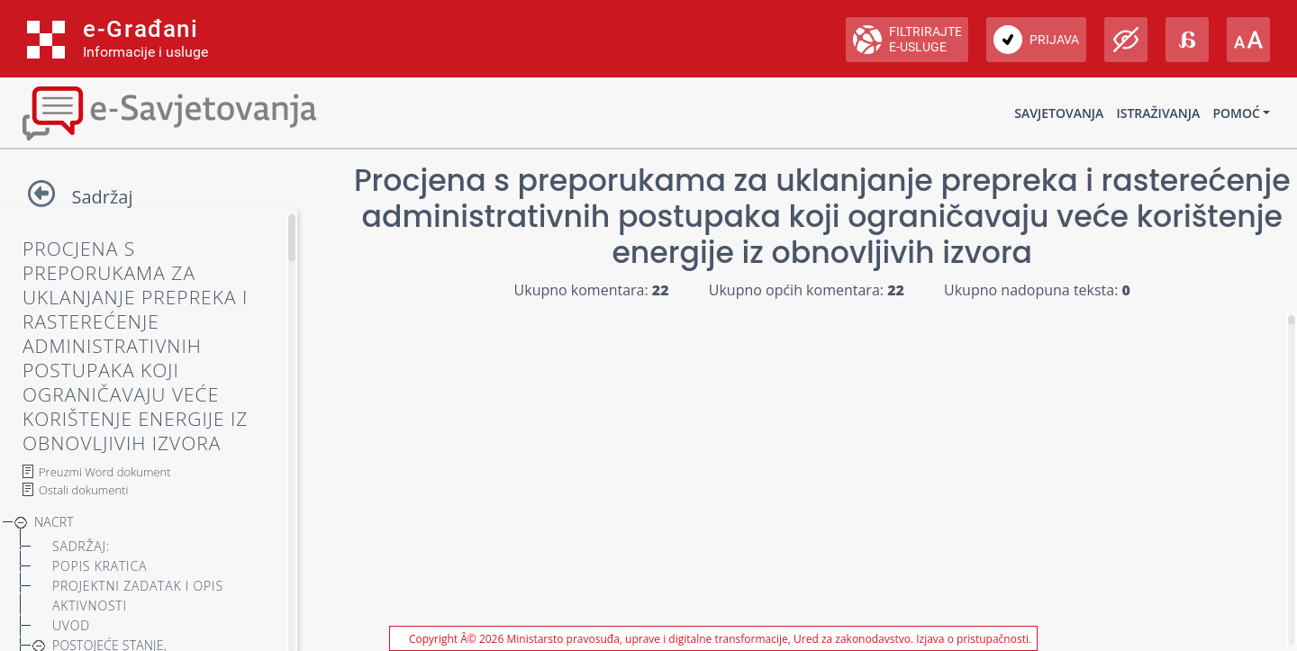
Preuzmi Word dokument (105, 472)
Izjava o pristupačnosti (972, 638)
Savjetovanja (1058, 113)
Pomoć (1235, 113)
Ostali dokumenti (83, 490)
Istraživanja (1158, 113)
